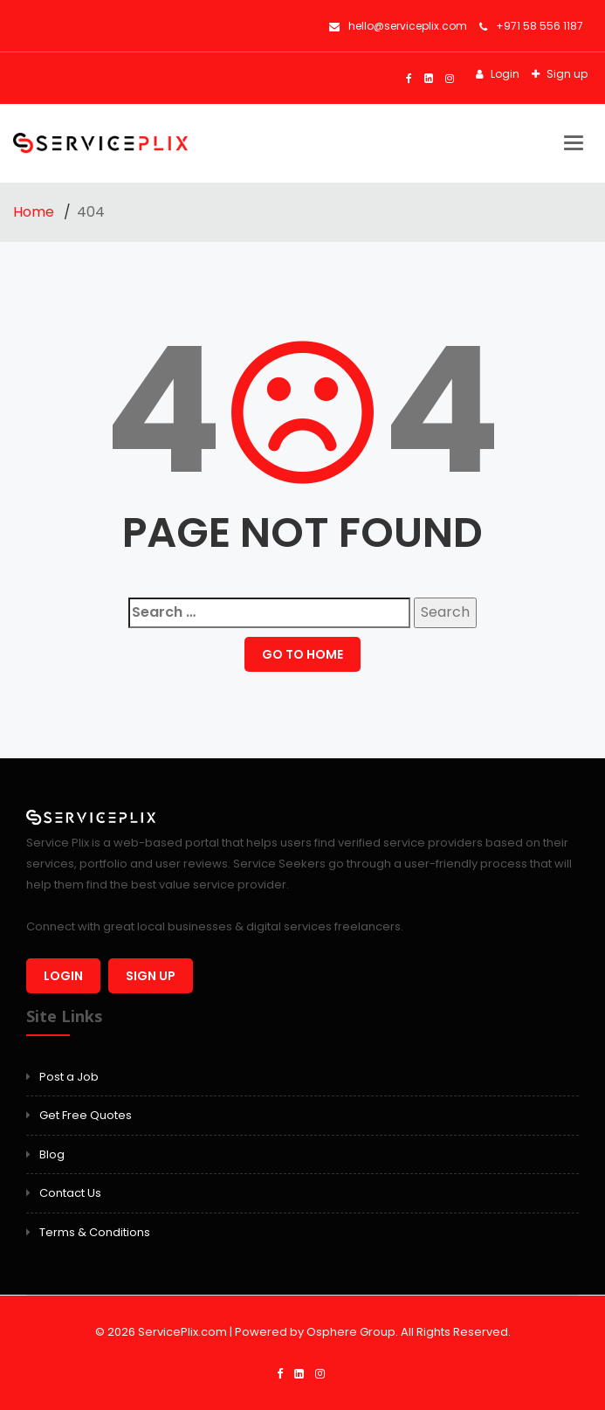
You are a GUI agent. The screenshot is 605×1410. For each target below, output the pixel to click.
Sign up (566, 73)
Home (35, 212)
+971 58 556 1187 (531, 25)
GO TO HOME (302, 654)
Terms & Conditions (94, 1232)
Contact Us (70, 1193)
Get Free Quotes (85, 1115)
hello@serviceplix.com (398, 25)
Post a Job (69, 1076)
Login (503, 73)
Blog (52, 1154)
